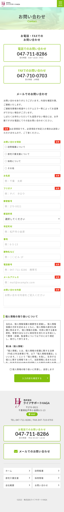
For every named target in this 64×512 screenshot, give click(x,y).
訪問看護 (39, 470)
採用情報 (39, 478)
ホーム (9, 470)
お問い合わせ (41, 485)
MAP (32, 414)
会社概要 (10, 485)
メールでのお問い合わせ (32, 451)
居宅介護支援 (12, 478)
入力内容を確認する (32, 378)
